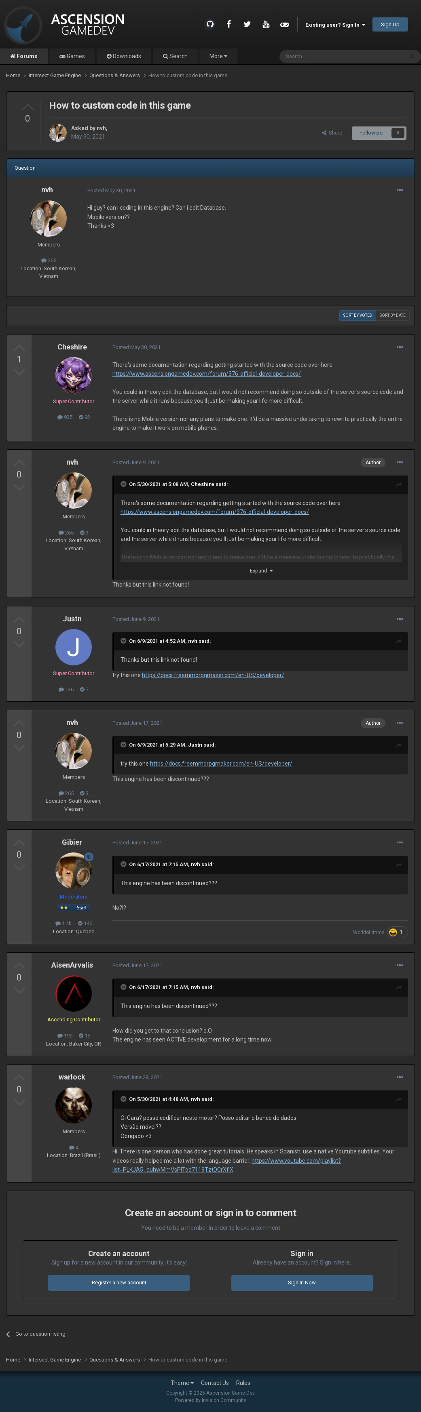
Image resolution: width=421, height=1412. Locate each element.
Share (332, 133)
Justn (72, 618)
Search (178, 56)
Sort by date (393, 315)
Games (75, 56)
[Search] (322, 56)
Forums (26, 56)
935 (64, 417)
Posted (111, 190)
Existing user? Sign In (335, 25)
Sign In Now (302, 1282)
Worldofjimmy (368, 932)
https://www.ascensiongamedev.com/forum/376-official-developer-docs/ (206, 373)
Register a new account (119, 1282)
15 (84, 1036)
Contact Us (215, 1383)
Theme (182, 1383)
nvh (101, 128)
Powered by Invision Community (210, 1400)
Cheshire (72, 347)
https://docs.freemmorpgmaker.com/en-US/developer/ (213, 675)
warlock (72, 1077)
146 (85, 923)
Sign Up (390, 24)
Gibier (72, 842)
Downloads (126, 56)
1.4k (63, 923)
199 (64, 1036)
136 (66, 689)
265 (48, 260)
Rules (243, 1383)
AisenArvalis (72, 965)
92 (84, 417)
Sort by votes (357, 315)
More (218, 56)
